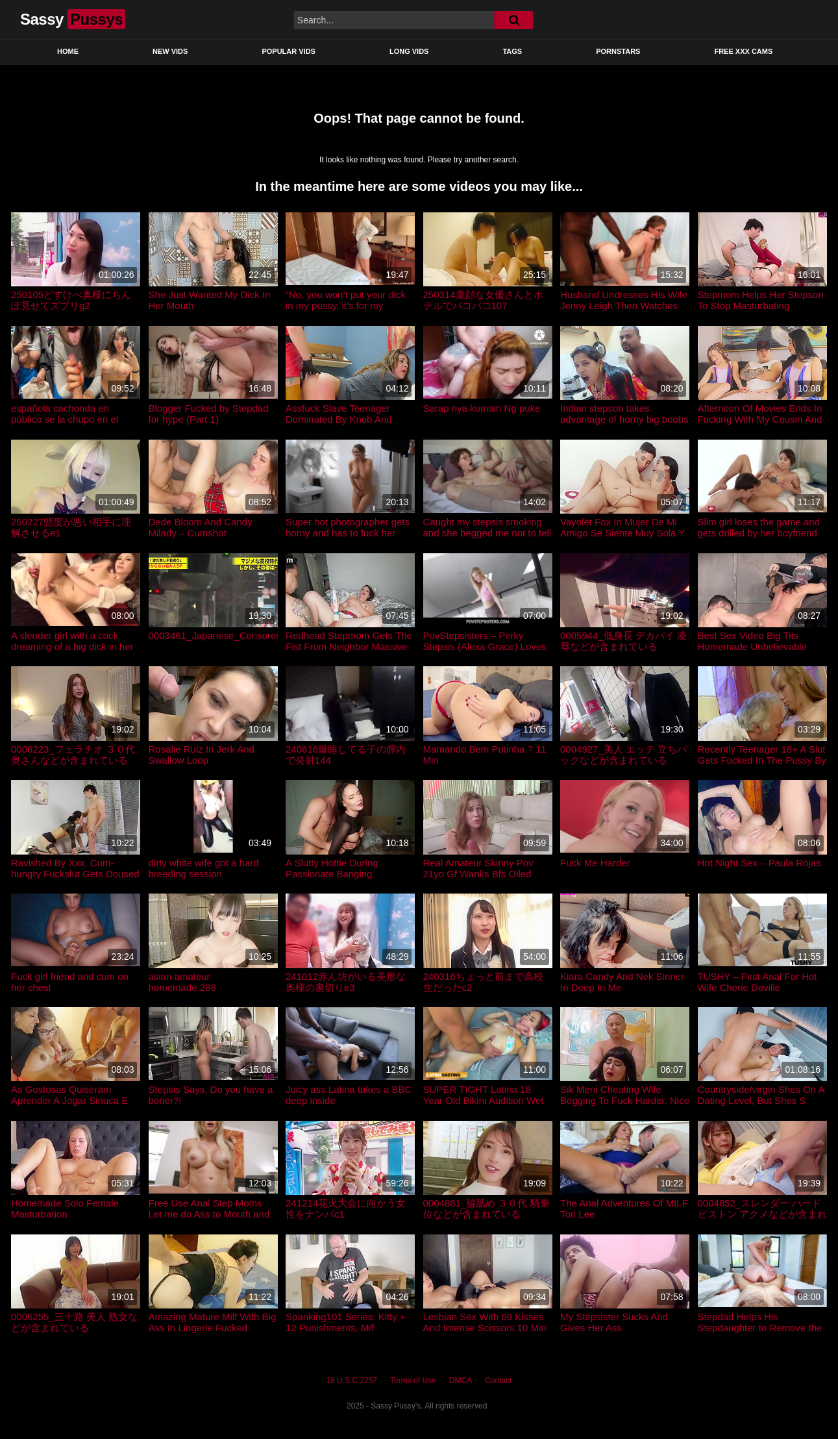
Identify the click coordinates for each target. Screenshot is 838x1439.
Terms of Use (413, 1380)
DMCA (460, 1380)
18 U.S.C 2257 (351, 1380)
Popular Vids (288, 51)
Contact (498, 1380)
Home (68, 51)
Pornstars (618, 51)
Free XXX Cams (743, 51)
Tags (512, 51)
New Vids (170, 51)
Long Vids (409, 51)
